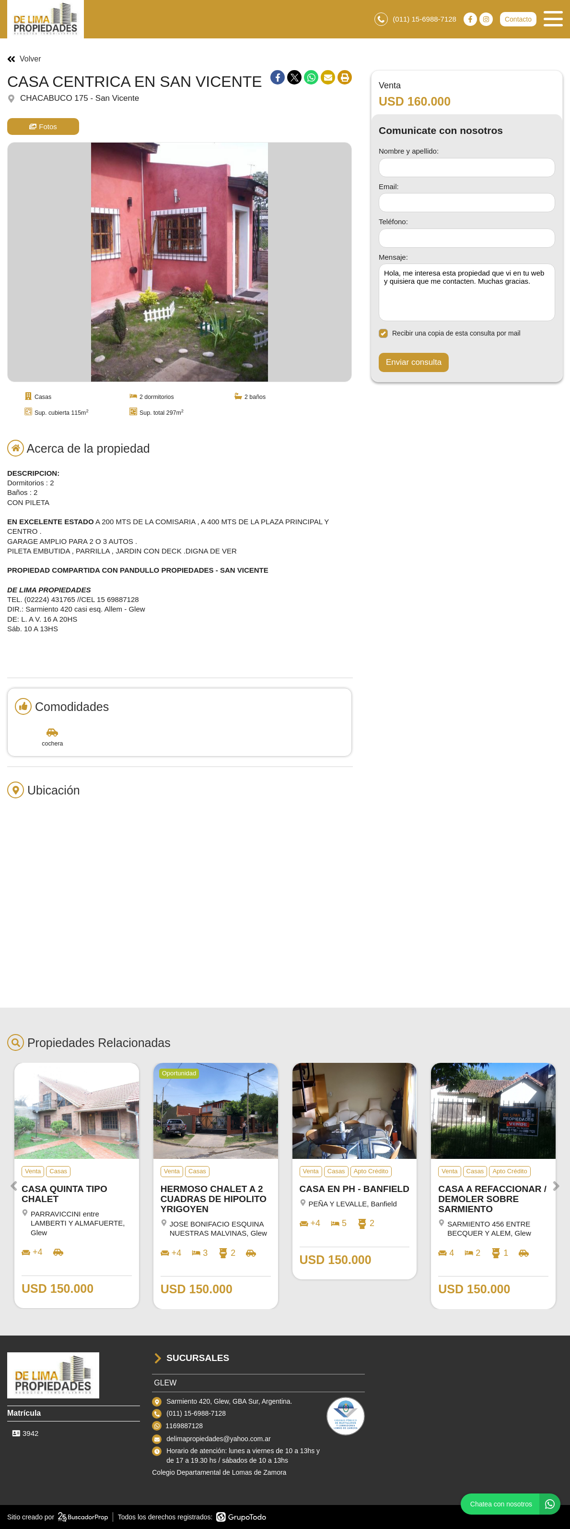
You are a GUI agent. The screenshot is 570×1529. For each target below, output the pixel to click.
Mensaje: (393, 257)
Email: (389, 186)
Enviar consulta (414, 362)
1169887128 (184, 1426)
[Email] (467, 202)
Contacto (518, 19)
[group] (179, 262)
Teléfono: (393, 221)
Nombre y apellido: (409, 151)
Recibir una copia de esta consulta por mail (450, 333)
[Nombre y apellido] (467, 167)
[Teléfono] (467, 238)
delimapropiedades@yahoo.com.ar (218, 1439)
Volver (24, 59)
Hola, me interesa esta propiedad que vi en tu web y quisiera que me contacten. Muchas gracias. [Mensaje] (467, 292)
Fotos (43, 126)
